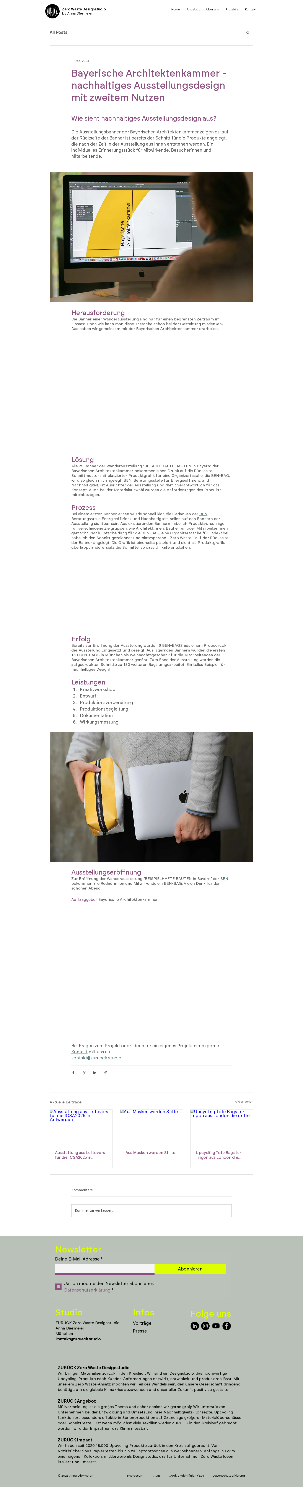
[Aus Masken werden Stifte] (151, 1127)
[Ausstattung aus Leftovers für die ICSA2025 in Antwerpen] (81, 1127)
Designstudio (181, 1373)
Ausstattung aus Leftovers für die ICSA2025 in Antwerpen (80, 1155)
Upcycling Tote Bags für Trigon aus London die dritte (218, 1155)
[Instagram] (205, 1326)
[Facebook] (226, 1326)
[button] (248, 32)
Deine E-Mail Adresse (79, 1259)
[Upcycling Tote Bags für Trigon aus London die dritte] (222, 1127)
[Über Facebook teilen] (73, 1072)
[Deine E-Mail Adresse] (103, 1268)
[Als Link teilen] (105, 1072)
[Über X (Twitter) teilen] (84, 1072)
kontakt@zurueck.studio (78, 1339)
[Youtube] (216, 1326)
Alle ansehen (244, 1101)
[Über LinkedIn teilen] (95, 1072)
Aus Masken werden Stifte (150, 1152)
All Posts (58, 32)
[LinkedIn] (195, 1326)
